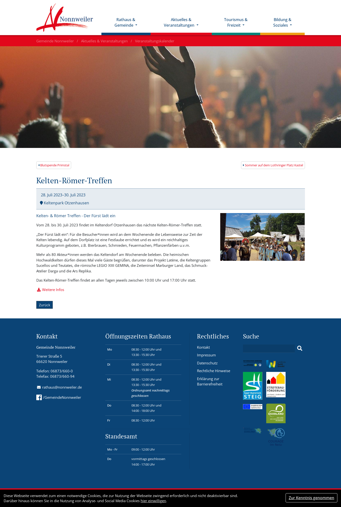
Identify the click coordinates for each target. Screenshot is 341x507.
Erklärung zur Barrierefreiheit (209, 381)
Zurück (44, 305)
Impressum (206, 355)
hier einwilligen (153, 500)
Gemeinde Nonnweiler (55, 40)
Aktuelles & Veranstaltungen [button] (179, 22)
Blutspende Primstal (53, 165)
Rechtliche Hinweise (213, 370)
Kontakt (203, 347)
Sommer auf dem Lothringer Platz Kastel (273, 165)
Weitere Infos (53, 289)
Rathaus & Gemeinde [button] (124, 22)
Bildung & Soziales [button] (282, 22)
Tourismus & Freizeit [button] (236, 22)
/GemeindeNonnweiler (58, 397)
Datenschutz (207, 363)
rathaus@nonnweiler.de (62, 387)
